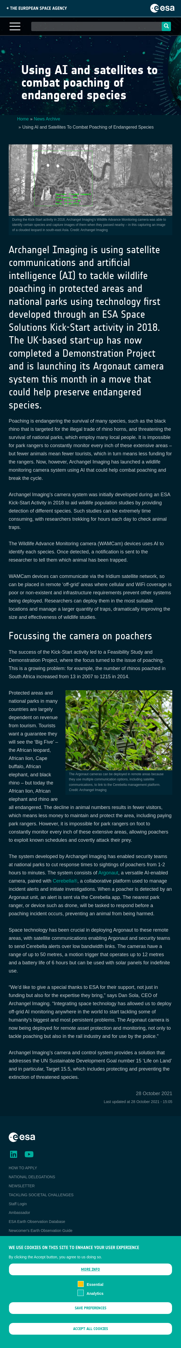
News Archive (47, 119)
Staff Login (18, 1204)
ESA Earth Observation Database (37, 1221)
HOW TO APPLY (23, 1168)
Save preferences (90, 1315)
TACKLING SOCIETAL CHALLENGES (41, 1195)
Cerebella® (65, 881)
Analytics (95, 1300)
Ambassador (19, 1212)
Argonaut (108, 873)
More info (90, 1276)
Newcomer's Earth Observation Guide (41, 1230)
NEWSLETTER (22, 1186)
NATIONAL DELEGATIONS (32, 1177)
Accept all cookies (90, 1336)
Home (23, 119)
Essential (95, 1291)
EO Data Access (22, 1239)
